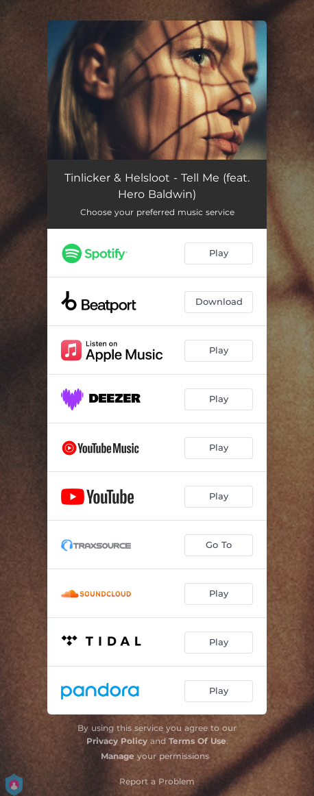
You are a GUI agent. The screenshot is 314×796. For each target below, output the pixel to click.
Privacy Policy (116, 741)
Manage (117, 756)
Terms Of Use (197, 741)
